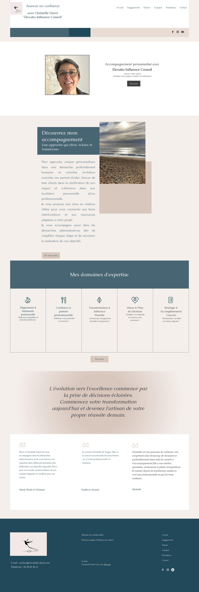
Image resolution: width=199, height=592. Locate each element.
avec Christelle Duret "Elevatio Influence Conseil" (43, 15)
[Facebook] (172, 31)
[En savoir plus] (51, 255)
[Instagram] (177, 31)
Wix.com (107, 564)
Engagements (167, 540)
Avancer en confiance (43, 6)
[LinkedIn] (182, 31)
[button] (79, 32)
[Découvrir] (133, 83)
